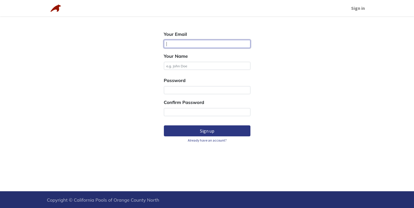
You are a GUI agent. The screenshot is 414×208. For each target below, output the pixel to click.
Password (175, 80)
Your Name (176, 56)
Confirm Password (184, 102)
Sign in (358, 8)
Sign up (207, 131)
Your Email (175, 34)
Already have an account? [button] (207, 140)
